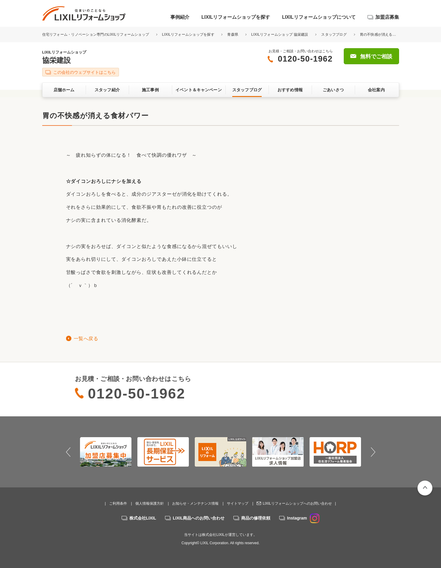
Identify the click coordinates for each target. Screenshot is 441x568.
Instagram (303, 518)
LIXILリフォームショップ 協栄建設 (279, 34)
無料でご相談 (376, 56)
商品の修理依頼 (255, 518)
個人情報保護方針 (149, 503)
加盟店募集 (387, 17)
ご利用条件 (118, 503)
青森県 (232, 34)
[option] (105, 451)
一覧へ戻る (86, 338)
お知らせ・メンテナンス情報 (195, 503)
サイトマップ (237, 503)
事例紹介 (179, 17)
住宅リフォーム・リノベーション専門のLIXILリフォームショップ (96, 34)
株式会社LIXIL (142, 518)
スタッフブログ (334, 34)
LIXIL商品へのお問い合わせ (199, 518)
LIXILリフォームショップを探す (235, 17)
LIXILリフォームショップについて (318, 17)
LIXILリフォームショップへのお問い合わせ (297, 503)
